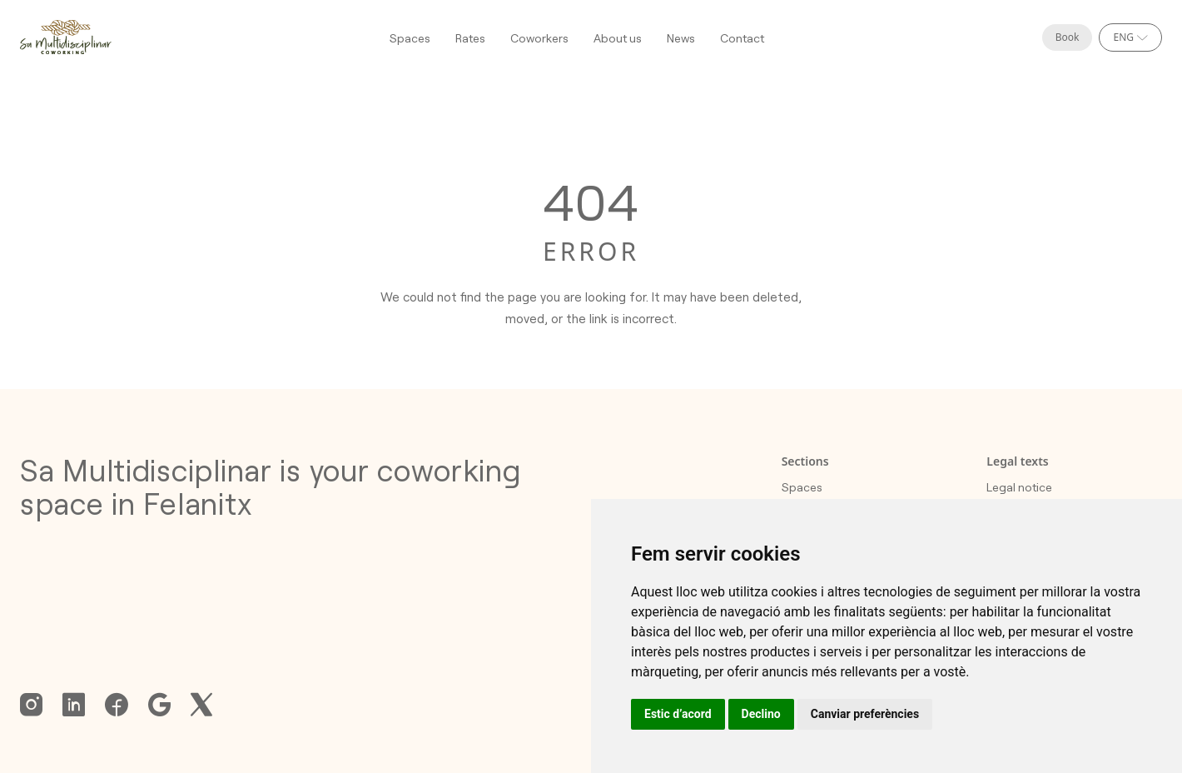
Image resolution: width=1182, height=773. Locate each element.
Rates (470, 38)
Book (1067, 37)
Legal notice (1019, 487)
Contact (742, 38)
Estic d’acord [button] (678, 714)
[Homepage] (66, 37)
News (681, 38)
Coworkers (539, 38)
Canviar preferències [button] (865, 714)
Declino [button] (761, 714)
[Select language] (1130, 37)
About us (617, 38)
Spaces (410, 38)
